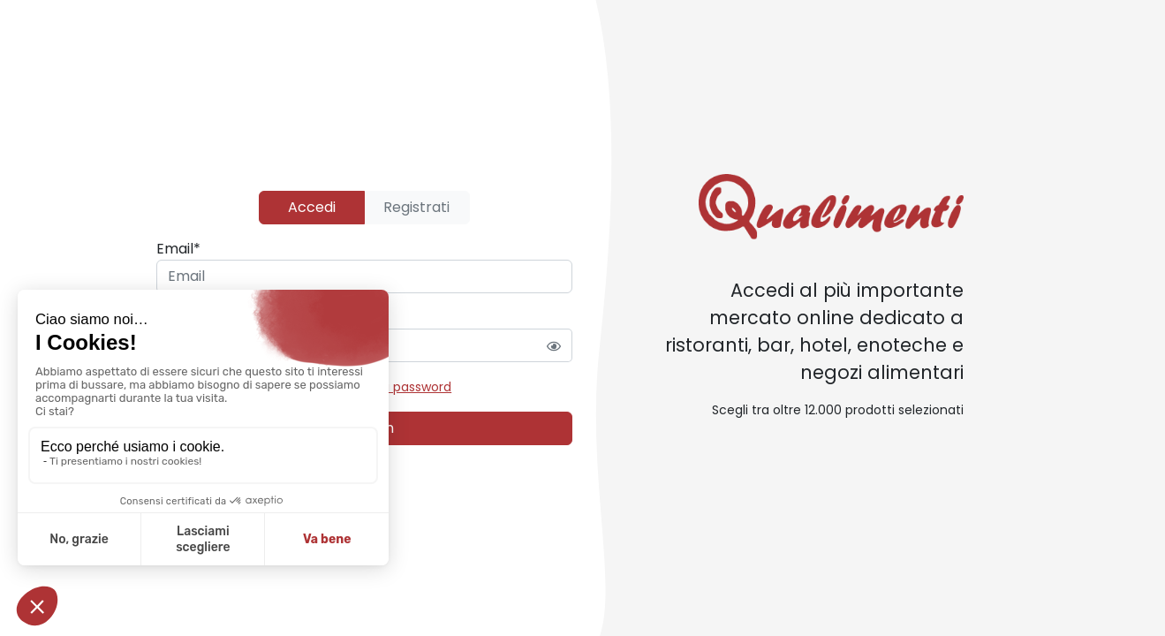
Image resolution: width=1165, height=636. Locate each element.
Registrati (416, 207)
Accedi (312, 207)
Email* (178, 248)
